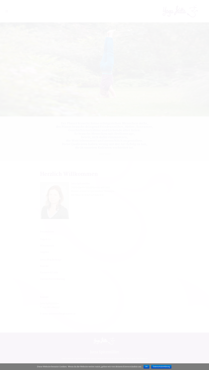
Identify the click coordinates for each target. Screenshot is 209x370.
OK (146, 367)
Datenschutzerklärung (161, 367)
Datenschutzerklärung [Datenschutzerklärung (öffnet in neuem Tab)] (52, 279)
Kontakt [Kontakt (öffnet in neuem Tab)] (44, 266)
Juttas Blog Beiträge (50, 260)
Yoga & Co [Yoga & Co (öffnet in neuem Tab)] (45, 239)
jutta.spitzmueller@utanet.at (59, 314)
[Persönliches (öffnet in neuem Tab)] (47, 232)
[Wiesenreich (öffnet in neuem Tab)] (47, 246)
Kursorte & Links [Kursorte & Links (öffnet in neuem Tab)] (49, 272)
